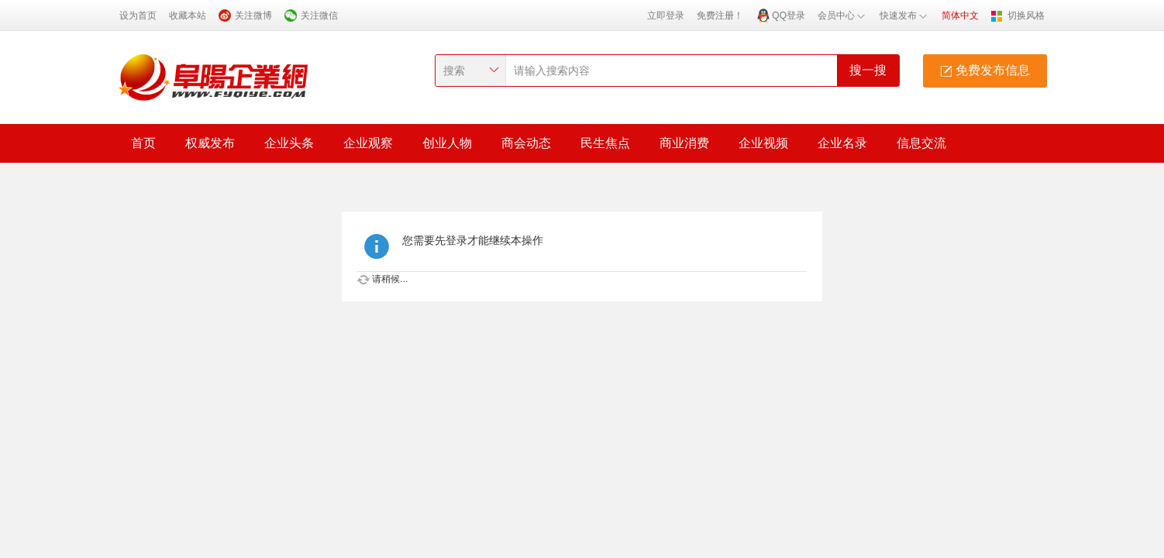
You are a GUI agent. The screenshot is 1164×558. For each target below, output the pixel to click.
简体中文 (960, 15)
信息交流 (921, 143)
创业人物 (447, 143)
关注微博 (253, 15)
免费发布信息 (985, 71)
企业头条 (289, 143)
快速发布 (904, 15)
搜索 (454, 70)
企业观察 (368, 143)
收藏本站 (187, 15)
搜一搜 (868, 70)
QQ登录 (788, 15)
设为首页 (138, 15)
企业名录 (842, 143)
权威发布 (210, 143)
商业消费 (684, 143)
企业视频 (763, 143)
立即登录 (665, 15)
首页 (143, 143)
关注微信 (319, 15)
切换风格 (1026, 15)
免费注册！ (720, 15)
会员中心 (842, 15)
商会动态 (526, 143)
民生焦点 (605, 143)
